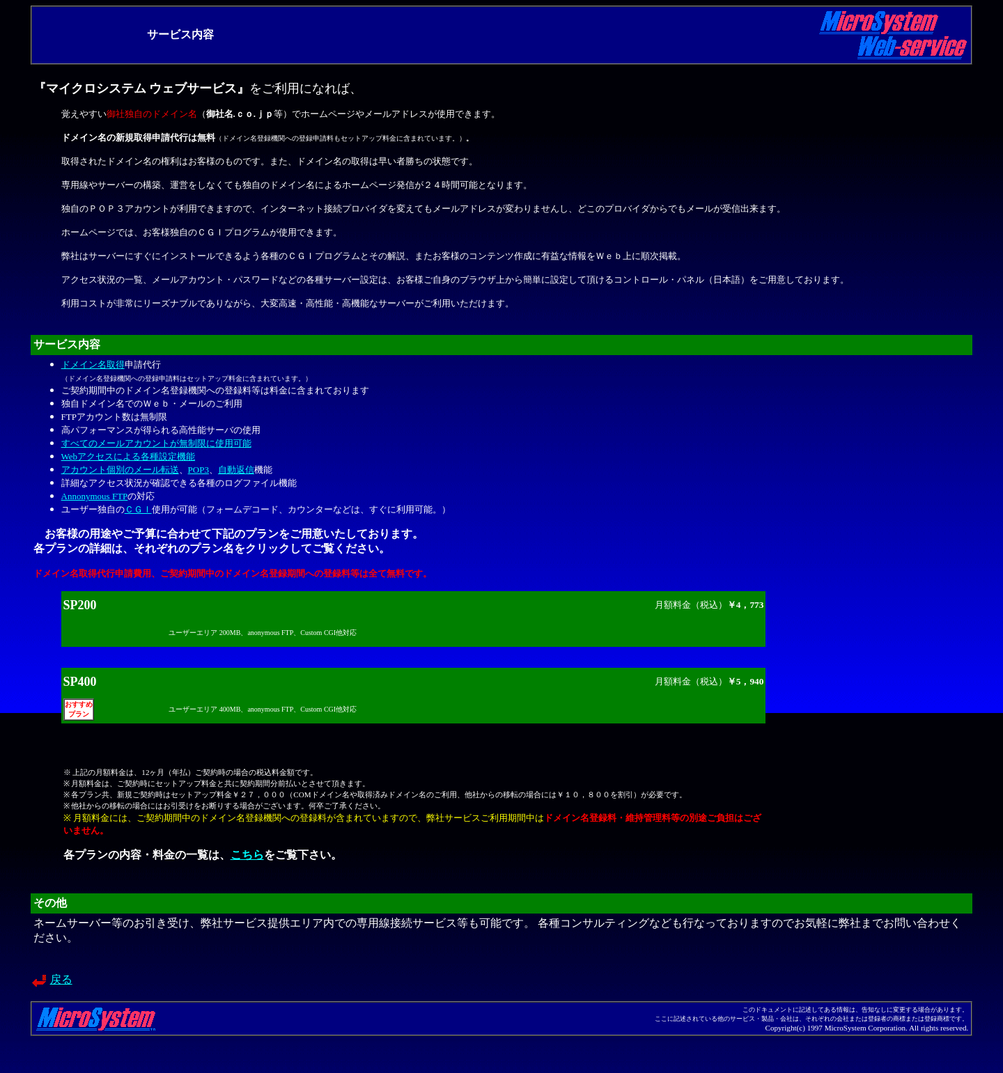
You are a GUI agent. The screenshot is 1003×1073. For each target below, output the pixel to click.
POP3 (198, 469)
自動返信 (236, 469)
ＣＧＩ (138, 509)
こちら (247, 855)
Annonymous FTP (94, 496)
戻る (61, 979)
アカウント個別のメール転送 (120, 469)
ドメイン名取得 (93, 364)
